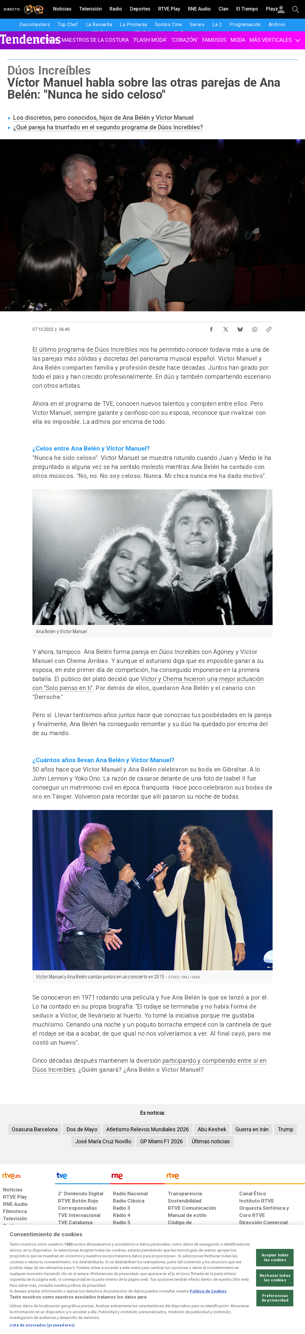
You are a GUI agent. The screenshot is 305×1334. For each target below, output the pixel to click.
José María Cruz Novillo (103, 1141)
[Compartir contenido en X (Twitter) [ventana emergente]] (226, 328)
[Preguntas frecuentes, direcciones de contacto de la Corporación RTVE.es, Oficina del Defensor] (238, 1288)
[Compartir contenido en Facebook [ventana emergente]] (211, 328)
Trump (285, 1129)
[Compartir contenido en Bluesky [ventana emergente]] (240, 328)
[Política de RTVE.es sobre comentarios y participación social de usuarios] (278, 1288)
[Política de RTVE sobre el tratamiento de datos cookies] (97, 1288)
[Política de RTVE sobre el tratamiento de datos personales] (51, 1288)
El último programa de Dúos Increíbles (84, 349)
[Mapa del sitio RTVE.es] (214, 1288)
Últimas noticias (211, 1141)
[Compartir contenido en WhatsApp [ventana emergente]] (254, 328)
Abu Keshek (212, 1129)
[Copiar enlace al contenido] (269, 328)
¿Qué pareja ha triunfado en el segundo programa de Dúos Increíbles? (108, 127)
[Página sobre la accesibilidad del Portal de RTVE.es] (184, 1288)
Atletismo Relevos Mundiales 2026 (147, 1129)
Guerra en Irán (252, 1129)
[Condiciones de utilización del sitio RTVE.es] (12, 1288)
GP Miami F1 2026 (161, 1141)
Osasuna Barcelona (35, 1129)
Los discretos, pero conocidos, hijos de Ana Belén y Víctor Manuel (103, 117)
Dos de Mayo (82, 1129)
